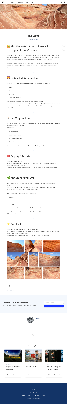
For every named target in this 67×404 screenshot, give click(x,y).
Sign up (33, 389)
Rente (27, 364)
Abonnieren (53, 306)
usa (30, 39)
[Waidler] (30, 320)
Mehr (32, 2)
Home (7, 2)
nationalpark (12, 290)
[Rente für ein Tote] (33, 371)
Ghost (48, 364)
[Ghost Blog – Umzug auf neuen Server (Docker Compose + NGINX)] (54, 371)
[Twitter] (33, 392)
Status (26, 2)
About (13, 2)
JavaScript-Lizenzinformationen (33, 398)
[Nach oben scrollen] (64, 45)
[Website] (36, 321)
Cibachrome (8, 364)
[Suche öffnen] (61, 2)
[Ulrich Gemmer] (27, 352)
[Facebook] (30, 392)
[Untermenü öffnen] (38, 2)
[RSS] (36, 392)
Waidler (38, 318)
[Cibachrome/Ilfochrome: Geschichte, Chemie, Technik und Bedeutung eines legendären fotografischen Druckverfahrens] (13, 371)
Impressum (20, 2)
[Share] (64, 49)
